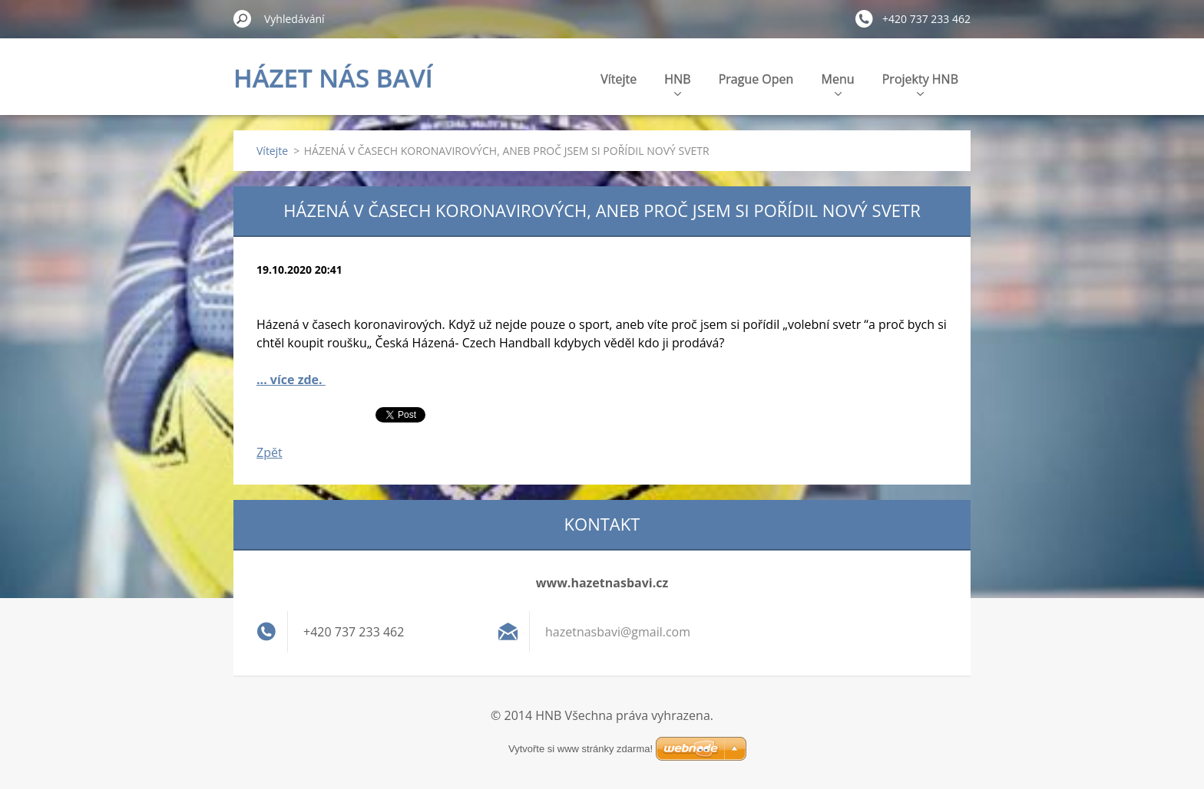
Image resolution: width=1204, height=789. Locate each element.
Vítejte (618, 79)
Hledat (242, 18)
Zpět (269, 452)
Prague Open (756, 79)
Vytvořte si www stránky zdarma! (580, 748)
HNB (677, 83)
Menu (838, 83)
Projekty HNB (920, 83)
